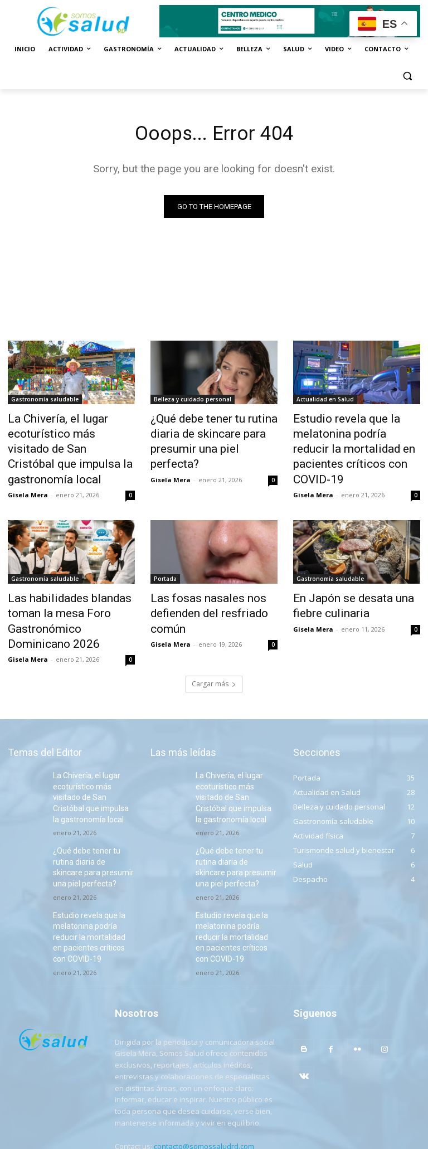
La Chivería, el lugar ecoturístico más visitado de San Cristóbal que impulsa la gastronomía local (68, 438)
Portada (165, 554)
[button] (407, 76)
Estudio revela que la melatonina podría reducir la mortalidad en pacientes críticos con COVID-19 (351, 438)
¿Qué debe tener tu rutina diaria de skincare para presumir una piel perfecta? (207, 432)
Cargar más (214, 648)
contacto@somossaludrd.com (204, 1088)
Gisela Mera (28, 470)
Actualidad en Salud (325, 401)
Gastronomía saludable (45, 401)
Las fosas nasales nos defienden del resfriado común (199, 585)
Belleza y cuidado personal (192, 401)
